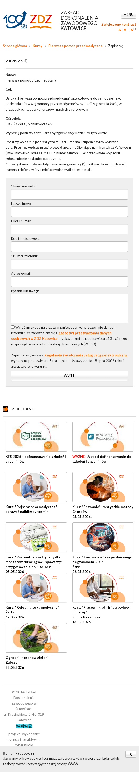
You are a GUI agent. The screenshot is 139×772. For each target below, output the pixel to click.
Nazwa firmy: (21, 203)
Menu (128, 14)
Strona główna (15, 46)
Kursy (37, 46)
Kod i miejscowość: (25, 238)
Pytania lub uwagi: (25, 291)
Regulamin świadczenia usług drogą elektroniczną (85, 355)
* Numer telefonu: (24, 256)
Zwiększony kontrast (118, 24)
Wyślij (69, 376)
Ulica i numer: (21, 221)
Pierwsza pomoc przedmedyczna (75, 46)
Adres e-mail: (21, 273)
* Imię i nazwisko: (24, 186)
